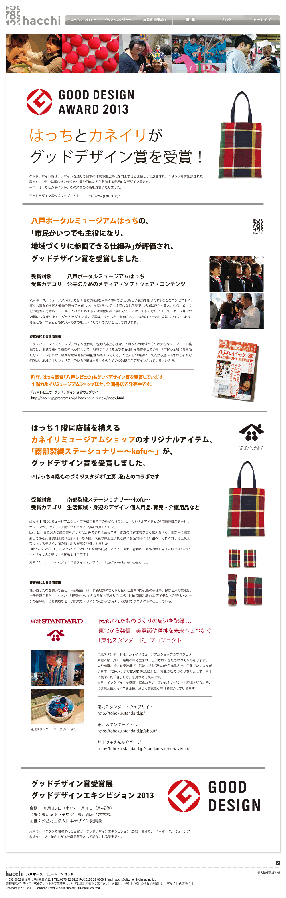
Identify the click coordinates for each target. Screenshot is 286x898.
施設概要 (85, 883)
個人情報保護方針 (268, 872)
